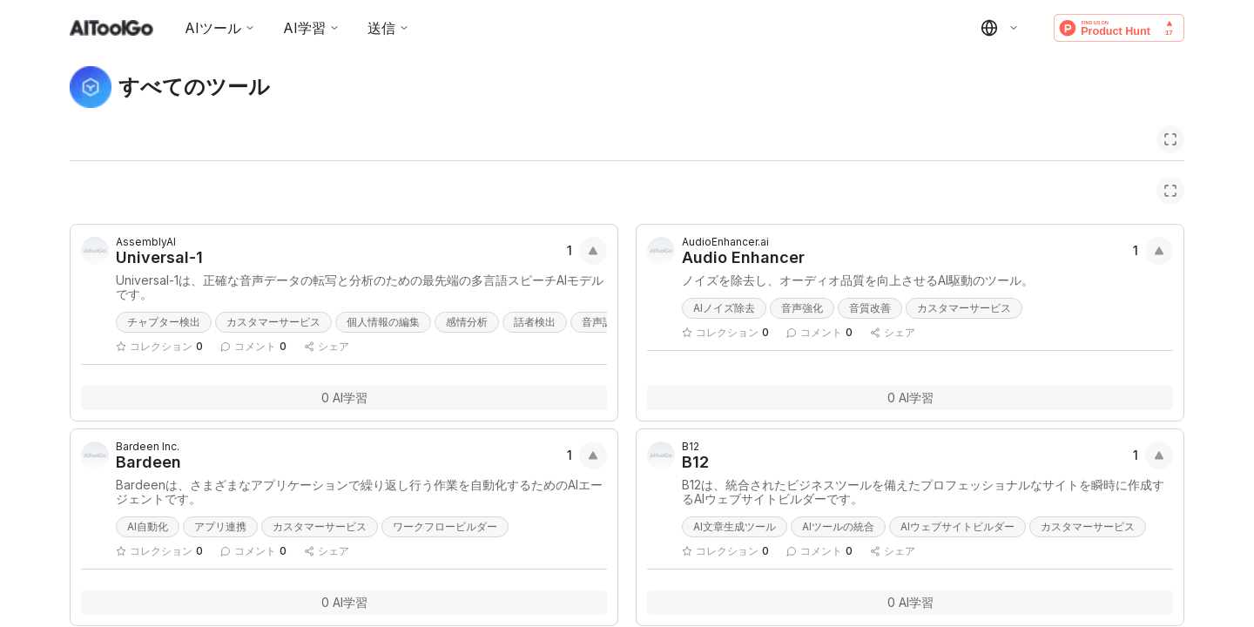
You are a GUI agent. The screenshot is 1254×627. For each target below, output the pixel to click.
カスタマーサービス (273, 321)
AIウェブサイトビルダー (957, 526)
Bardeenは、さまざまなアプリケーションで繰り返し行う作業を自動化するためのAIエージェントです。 (359, 492)
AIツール (220, 28)
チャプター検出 (163, 321)
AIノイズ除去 (724, 307)
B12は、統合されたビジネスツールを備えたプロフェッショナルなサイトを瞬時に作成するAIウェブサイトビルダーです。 (923, 492)
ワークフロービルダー (445, 526)
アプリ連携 (220, 526)
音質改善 (870, 307)
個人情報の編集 (383, 321)
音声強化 (802, 307)
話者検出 (535, 321)
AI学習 (311, 28)
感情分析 (467, 321)
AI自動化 (147, 526)
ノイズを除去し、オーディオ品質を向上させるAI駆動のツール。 (858, 280)
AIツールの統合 (838, 526)
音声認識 (603, 321)
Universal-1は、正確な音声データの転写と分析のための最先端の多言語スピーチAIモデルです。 (359, 287)
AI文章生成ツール (734, 526)
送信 (388, 28)
